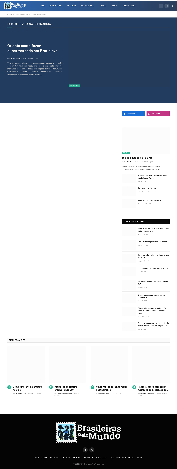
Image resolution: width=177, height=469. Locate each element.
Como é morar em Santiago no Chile (153, 268)
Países (103, 6)
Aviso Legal (101, 458)
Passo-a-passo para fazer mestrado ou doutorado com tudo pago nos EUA (153, 324)
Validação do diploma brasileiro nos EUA (153, 283)
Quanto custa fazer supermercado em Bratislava (32, 48)
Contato (88, 458)
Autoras (54, 458)
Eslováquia (74, 86)
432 (38, 393)
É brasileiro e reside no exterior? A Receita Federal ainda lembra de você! (152, 310)
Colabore (71, 6)
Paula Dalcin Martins (147, 393)
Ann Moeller (128, 162)
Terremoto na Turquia (147, 188)
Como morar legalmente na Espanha (153, 242)
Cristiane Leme (103, 393)
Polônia (126, 153)
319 (140, 396)
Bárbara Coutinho (15, 58)
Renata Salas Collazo (64, 393)
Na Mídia (66, 458)
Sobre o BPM (55, 6)
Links (140, 458)
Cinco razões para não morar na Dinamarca (151, 296)
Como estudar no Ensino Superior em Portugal (153, 256)
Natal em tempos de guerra (149, 200)
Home (42, 6)
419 (56, 396)
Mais (114, 6)
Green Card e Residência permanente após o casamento (153, 229)
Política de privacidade (122, 458)
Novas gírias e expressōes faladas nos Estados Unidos (152, 177)
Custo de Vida (87, 6)
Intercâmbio (129, 6)
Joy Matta (18, 393)
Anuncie (77, 458)
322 (125, 393)
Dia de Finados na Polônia (137, 157)
